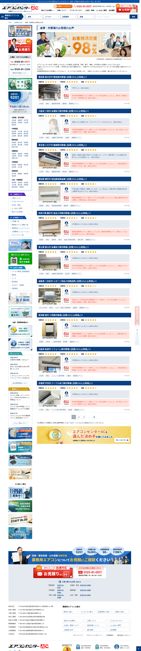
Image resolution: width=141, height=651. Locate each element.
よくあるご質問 (101, 10)
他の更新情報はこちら (20, 383)
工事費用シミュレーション (21, 231)
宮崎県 (26, 185)
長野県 (14, 133)
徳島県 (26, 173)
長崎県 (20, 182)
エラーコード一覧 (18, 235)
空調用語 (15, 288)
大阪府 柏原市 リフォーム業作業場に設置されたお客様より (64, 349)
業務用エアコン (74, 103)
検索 (133, 16)
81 (94, 417)
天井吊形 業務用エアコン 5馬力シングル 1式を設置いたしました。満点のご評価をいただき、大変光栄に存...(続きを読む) (100, 96)
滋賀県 (20, 153)
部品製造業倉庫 (56, 205)
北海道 (14, 120)
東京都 (64, 171)
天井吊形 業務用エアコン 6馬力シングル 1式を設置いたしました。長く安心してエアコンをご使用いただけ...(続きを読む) (100, 403)
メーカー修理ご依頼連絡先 (21, 271)
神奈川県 (80, 240)
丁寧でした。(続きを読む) (80, 88)
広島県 (14, 167)
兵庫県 (26, 153)
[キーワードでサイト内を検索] (112, 17)
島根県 (20, 165)
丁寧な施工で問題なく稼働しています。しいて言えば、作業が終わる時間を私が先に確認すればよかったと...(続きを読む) (99, 190)
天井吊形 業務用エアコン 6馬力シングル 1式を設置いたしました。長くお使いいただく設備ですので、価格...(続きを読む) (100, 130)
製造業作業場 (56, 103)
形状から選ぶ (68, 612)
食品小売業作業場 (69, 240)
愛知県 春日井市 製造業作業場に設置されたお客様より (62, 76)
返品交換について (93, 625)
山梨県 (14, 136)
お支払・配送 (89, 10)
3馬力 (47, 205)
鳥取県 (14, 165)
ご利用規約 (109, 635)
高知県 (14, 176)
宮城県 (20, 122)
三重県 (26, 156)
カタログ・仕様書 (18, 285)
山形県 (26, 122)
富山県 (67, 274)
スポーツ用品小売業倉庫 (63, 308)
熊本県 (20, 185)
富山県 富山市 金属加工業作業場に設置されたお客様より (63, 247)
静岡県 (26, 136)
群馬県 (14, 142)
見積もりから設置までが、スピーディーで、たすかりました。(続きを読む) (97, 122)
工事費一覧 (15, 221)
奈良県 (20, 156)
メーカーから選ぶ (87, 612)
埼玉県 (14, 145)
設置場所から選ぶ (104, 612)
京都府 (70, 410)
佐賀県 (26, 182)
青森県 (20, 120)
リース (14, 278)
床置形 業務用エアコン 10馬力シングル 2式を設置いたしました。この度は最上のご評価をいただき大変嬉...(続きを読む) (99, 335)
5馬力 (47, 103)
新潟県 (65, 342)
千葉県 (26, 145)
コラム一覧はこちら (19, 423)
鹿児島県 (15, 187)
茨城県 (26, 142)
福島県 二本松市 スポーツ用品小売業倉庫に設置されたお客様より (67, 281)
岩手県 (26, 120)
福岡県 (14, 182)
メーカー (48, 16)
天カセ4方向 (43, 308)
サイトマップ (77, 635)
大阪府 (67, 137)
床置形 (41, 342)
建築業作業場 (56, 171)
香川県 (14, 173)
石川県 (20, 131)
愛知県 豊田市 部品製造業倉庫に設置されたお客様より (62, 179)
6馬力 (47, 137)
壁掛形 (41, 205)
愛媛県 (20, 173)
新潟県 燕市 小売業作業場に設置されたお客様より (60, 315)
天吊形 (41, 103)
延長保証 (15, 281)
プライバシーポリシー (94, 635)
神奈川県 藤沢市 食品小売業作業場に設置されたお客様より (64, 213)
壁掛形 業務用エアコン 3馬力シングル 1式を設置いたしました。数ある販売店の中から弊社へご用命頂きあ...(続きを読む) (100, 198)
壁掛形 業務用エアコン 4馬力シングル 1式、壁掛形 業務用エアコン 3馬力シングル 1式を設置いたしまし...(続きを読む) (99, 233)
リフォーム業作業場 (58, 376)
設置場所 (66, 16)
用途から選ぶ (119, 612)
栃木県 (20, 142)
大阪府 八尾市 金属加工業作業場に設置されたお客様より (63, 110)
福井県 (20, 133)
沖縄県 (21, 187)
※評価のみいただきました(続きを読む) (85, 224)
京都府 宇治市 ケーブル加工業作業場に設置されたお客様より (65, 383)
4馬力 (47, 240)
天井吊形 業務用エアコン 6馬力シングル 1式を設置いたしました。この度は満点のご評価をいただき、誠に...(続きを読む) (100, 164)
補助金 (14, 275)
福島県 (75, 308)
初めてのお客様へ (47, 10)
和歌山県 (15, 158)
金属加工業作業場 (57, 137)
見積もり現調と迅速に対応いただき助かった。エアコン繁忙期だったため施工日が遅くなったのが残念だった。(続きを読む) (99, 156)
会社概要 (112, 10)
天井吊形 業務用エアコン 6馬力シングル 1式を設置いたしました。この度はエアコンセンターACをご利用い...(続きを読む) (100, 267)
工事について (61, 10)
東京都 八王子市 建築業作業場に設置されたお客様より (62, 144)
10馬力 (48, 342)
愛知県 (64, 103)
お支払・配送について (71, 625)
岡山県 (26, 165)
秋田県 (14, 122)
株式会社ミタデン (123, 635)
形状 (29, 16)
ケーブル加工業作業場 (59, 410)
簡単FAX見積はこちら (19, 73)
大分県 (14, 185)
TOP (9, 22)
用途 (81, 16)
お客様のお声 (18, 22)
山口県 (20, 167)
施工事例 (90, 630)
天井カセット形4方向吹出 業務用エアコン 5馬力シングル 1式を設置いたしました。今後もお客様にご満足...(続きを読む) (99, 301)
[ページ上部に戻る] (138, 648)
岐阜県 (26, 133)
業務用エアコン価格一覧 (20, 225)
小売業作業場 (57, 342)
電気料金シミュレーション (21, 228)
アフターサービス (76, 10)
